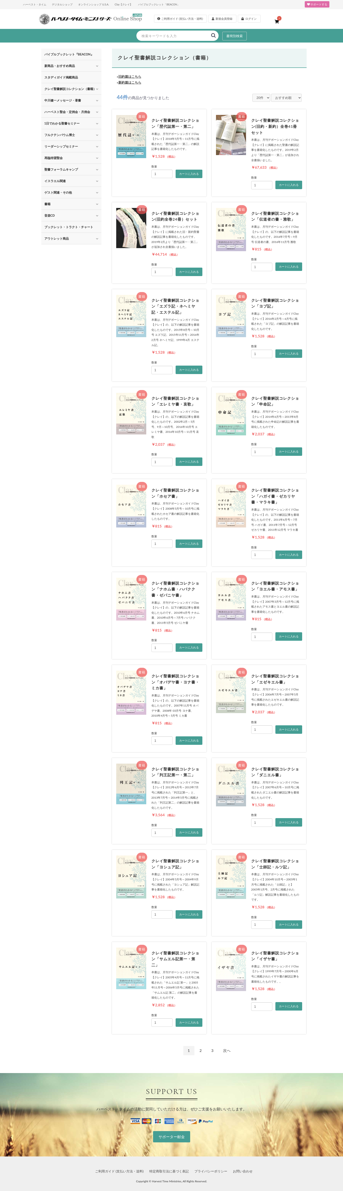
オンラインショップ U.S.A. (93, 4)
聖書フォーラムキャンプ (61, 169)
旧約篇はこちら (129, 76)
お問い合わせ (243, 1171)
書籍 (47, 204)
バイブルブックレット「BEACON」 (159, 4)
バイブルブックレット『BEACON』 (69, 54)
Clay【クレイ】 (123, 4)
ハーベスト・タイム (34, 4)
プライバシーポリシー (210, 1171)
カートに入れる (189, 174)
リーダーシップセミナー (61, 146)
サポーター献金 (171, 1136)
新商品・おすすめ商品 (59, 66)
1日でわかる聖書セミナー (62, 123)
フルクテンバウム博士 (59, 135)
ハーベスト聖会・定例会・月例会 (67, 112)
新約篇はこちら (129, 82)
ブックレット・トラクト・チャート (68, 227)
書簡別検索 (234, 36)
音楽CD (49, 215)
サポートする (317, 4)
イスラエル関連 (55, 181)
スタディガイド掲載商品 (61, 77)
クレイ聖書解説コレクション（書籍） (70, 89)
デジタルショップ (62, 4)
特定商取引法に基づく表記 (169, 1171)
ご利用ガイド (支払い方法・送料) (119, 1171)
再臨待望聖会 (53, 158)
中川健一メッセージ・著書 (62, 100)
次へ (227, 1050)
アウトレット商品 (56, 238)
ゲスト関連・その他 (58, 192)
